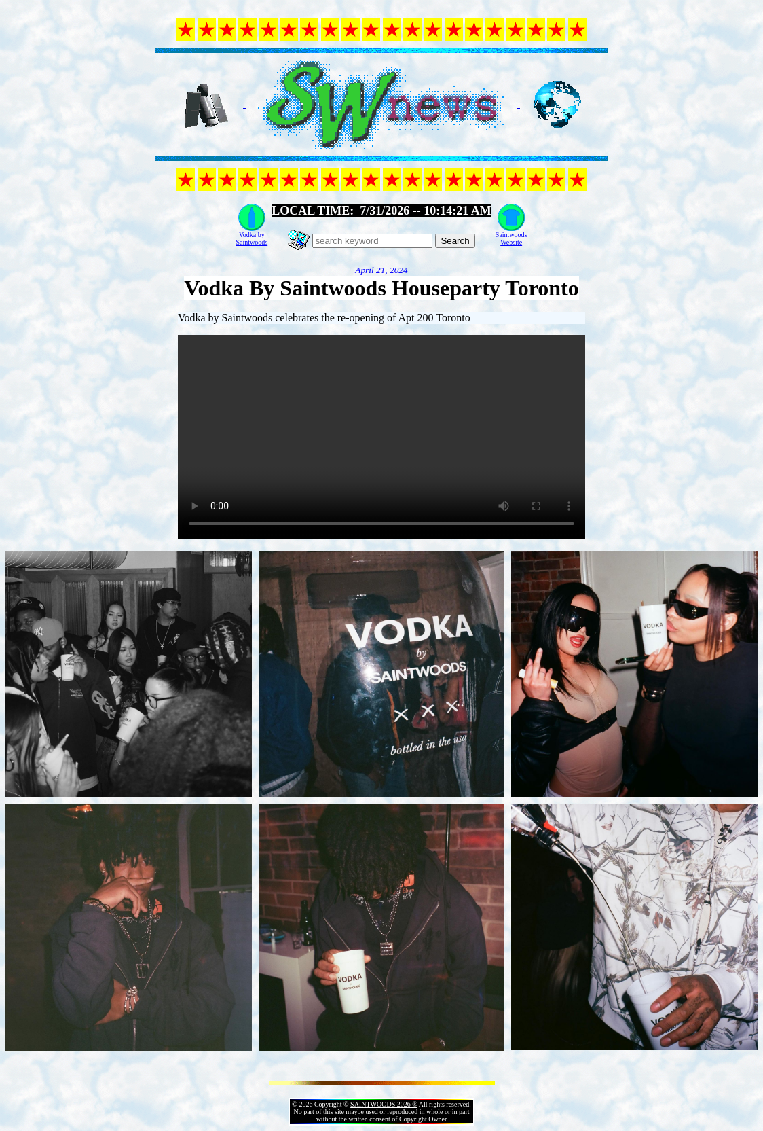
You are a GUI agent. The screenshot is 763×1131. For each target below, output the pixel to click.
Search (455, 241)
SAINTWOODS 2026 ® (383, 1104)
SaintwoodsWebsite (511, 238)
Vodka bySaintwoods (251, 238)
